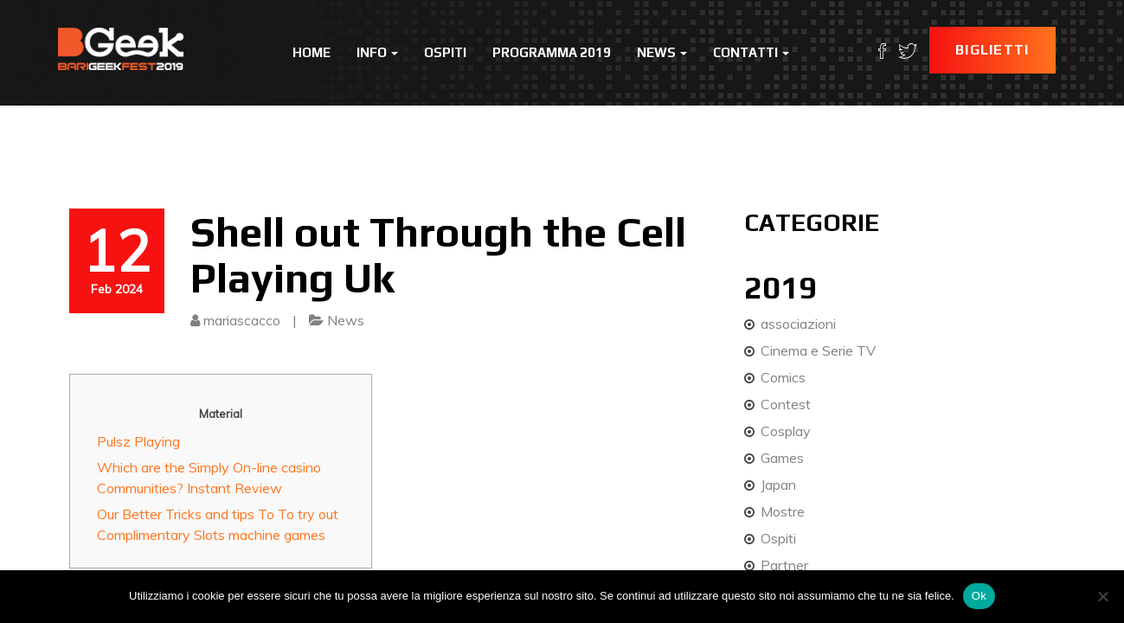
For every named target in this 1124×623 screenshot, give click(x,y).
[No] (1102, 596)
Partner (784, 565)
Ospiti (445, 52)
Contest (786, 404)
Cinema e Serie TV (818, 350)
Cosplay (786, 431)
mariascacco (241, 320)
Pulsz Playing (138, 441)
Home (311, 52)
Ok (979, 595)
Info (377, 52)
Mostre (783, 511)
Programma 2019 (551, 52)
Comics (783, 377)
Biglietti (992, 50)
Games (782, 457)
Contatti (751, 52)
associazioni (798, 323)
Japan (778, 484)
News (662, 52)
